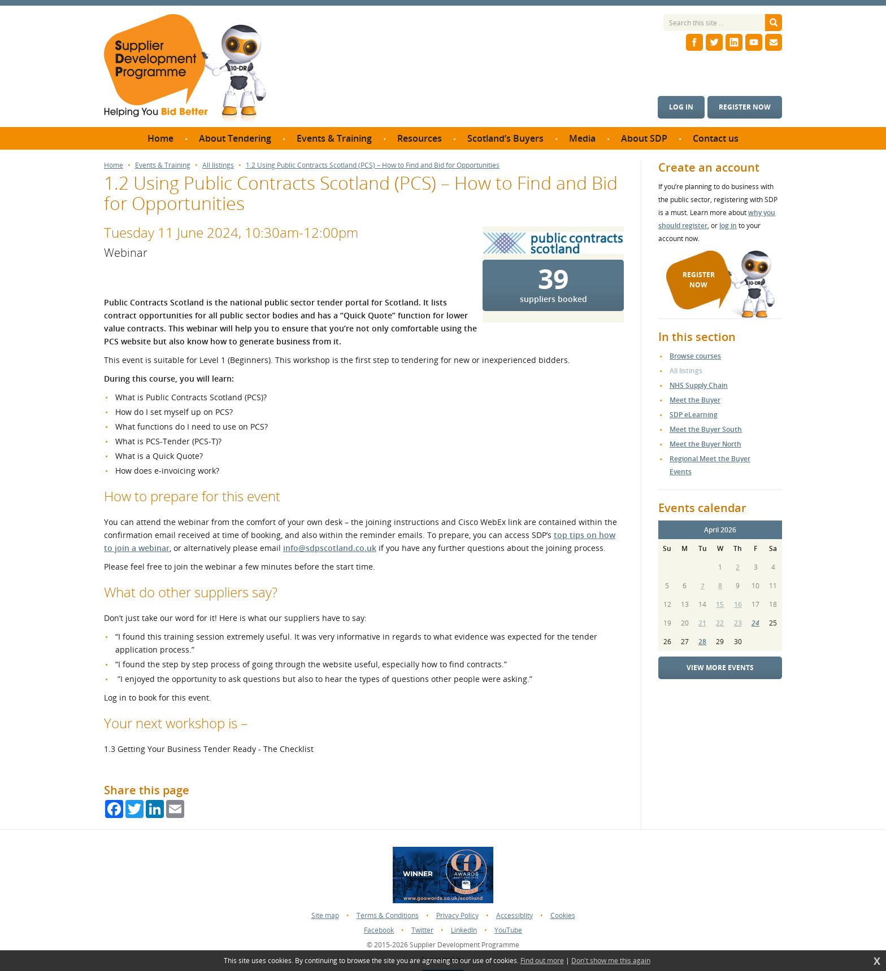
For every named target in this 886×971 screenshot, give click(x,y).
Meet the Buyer (695, 400)
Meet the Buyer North (705, 444)
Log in (681, 107)
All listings (218, 165)
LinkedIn (464, 930)
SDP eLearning (694, 414)
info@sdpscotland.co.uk (329, 548)
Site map (325, 915)
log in (728, 225)
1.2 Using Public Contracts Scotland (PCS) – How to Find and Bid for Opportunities (373, 165)
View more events (720, 667)
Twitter (422, 930)
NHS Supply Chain (699, 385)
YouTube (508, 930)
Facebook (379, 930)
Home (113, 165)
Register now (745, 107)
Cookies (562, 915)
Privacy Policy (457, 915)
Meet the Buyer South (706, 429)
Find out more (542, 960)
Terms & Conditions (388, 915)
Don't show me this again (610, 960)
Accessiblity (514, 915)
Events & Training (162, 165)
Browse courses (695, 356)
